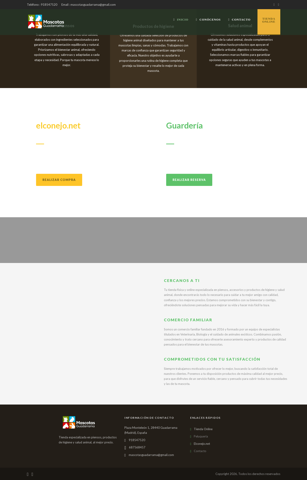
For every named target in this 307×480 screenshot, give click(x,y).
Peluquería (201, 436)
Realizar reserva (189, 180)
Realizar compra (59, 180)
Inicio (180, 19)
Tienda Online (203, 429)
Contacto (239, 19)
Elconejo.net (202, 443)
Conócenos (208, 19)
